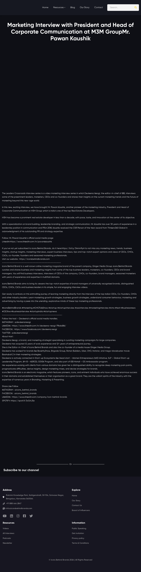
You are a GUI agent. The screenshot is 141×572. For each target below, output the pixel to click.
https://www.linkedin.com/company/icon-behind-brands (39, 397)
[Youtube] (4, 516)
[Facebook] (24, 516)
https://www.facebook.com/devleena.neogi (35, 329)
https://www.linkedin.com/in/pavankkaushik (31, 242)
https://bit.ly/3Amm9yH (73, 248)
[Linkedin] (11, 516)
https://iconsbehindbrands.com (34, 259)
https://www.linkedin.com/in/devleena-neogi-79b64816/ (39, 326)
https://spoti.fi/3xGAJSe (23, 401)
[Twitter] (31, 516)
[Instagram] (18, 516)
